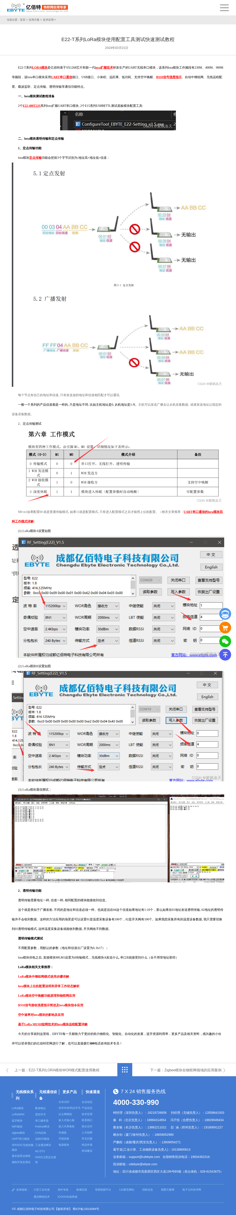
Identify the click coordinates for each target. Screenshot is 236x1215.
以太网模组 (65, 1114)
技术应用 (87, 1114)
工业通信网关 (43, 1145)
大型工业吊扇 (42, 1189)
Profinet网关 (42, 1126)
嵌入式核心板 (67, 1120)
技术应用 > (49, 19)
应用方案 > (35, 19)
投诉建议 (87, 1150)
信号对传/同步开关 (70, 1108)
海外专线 (63, 1189)
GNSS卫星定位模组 (45, 1160)
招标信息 (147, 1189)
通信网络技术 (42, 1196)
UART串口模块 (21, 1138)
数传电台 (40, 1108)
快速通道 (93, 1092)
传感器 (63, 1132)
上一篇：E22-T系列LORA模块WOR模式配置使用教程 (57, 1070)
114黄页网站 (126, 1189)
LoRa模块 (18, 1108)
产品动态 (87, 1108)
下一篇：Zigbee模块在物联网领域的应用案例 (186, 1070)
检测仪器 (81, 1189)
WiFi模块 (17, 1126)
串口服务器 (42, 1120)
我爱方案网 (167, 1189)
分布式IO (64, 1102)
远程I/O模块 (42, 1138)
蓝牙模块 (17, 1120)
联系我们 (87, 1120)
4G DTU (40, 1151)
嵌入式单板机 (67, 1126)
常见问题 (87, 1138)
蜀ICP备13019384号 (86, 1209)
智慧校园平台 (103, 1189)
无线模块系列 (25, 1095)
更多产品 (70, 1092)
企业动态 (87, 1102)
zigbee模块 (18, 1132)
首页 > (24, 19)
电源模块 (64, 1144)
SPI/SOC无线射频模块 (22, 1147)
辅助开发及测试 (21, 1162)
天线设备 (64, 1138)
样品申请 (87, 1144)
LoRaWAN (18, 1114)
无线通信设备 (48, 1095)
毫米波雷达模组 (21, 1155)
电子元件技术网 (191, 1189)
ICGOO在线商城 (67, 1196)
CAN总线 (40, 1132)
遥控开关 (40, 1114)
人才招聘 (87, 1132)
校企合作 (87, 1126)
